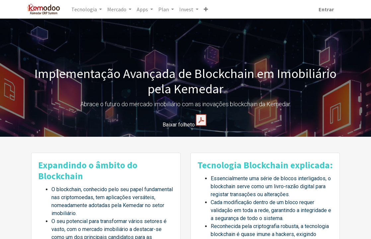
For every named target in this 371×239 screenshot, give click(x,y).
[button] (210, 9)
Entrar (321, 9)
